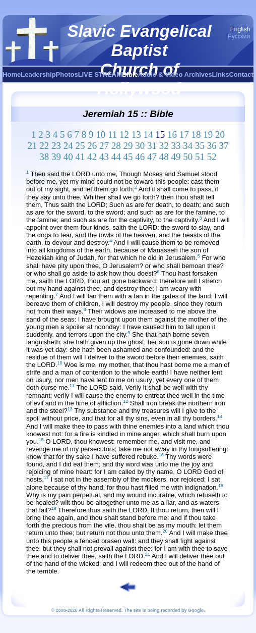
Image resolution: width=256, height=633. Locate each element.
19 (208, 134)
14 (148, 134)
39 (56, 156)
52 (212, 156)
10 (100, 134)
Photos (67, 74)
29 (128, 145)
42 (92, 156)
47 (152, 156)
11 (112, 134)
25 (80, 145)
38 (44, 156)
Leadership (38, 74)
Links (220, 74)
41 (80, 156)
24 (68, 145)
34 (188, 145)
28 (116, 145)
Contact (241, 74)
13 (136, 134)
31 (152, 145)
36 (212, 145)
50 (188, 156)
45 (128, 156)
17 (184, 134)
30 (140, 145)
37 (223, 145)
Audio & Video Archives (175, 74)
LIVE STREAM (100, 74)
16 (172, 134)
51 (200, 156)
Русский (239, 36)
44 (116, 156)
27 (104, 145)
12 (124, 134)
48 (164, 156)
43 (104, 156)
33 (175, 145)
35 (200, 145)
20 (220, 134)
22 (44, 145)
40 (68, 156)
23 (56, 145)
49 (175, 156)
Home (12, 74)
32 (164, 145)
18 (196, 134)
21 (32, 145)
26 (92, 145)
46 (140, 156)
